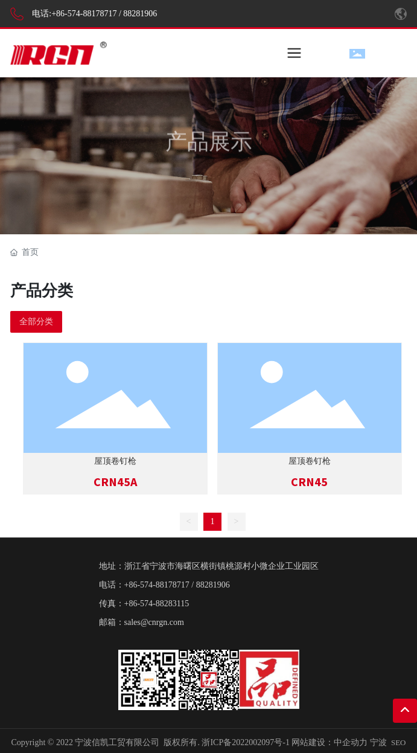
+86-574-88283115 (156, 603)
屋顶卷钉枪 (115, 461)
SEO (398, 742)
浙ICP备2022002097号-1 (245, 742)
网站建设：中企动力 (329, 742)
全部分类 (36, 321)
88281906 (140, 13)
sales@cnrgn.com (154, 622)
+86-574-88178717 (83, 13)
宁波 (378, 742)
